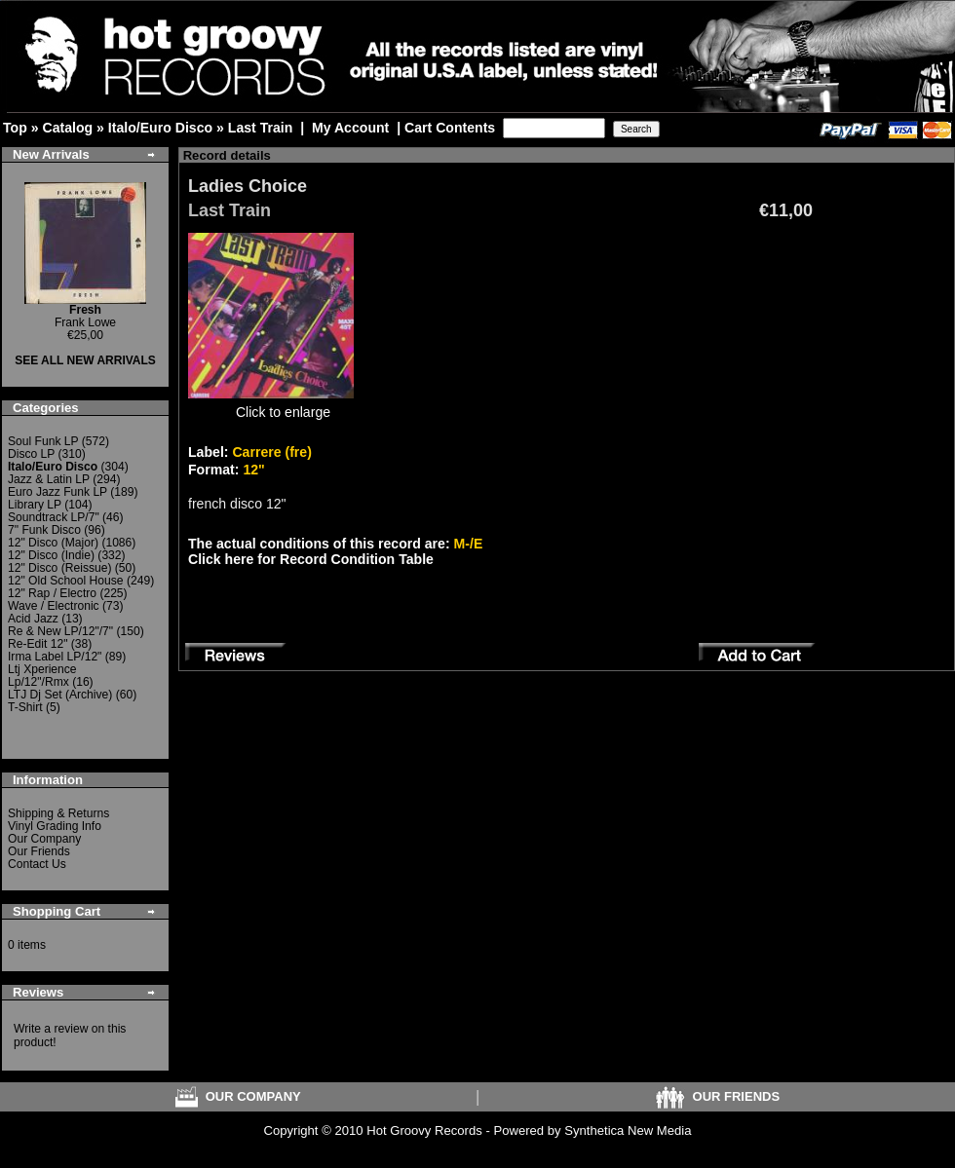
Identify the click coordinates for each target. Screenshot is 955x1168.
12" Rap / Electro (52, 593)
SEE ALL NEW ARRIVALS (85, 360)
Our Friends (39, 851)
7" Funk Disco (44, 530)
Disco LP (31, 454)
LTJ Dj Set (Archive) (60, 694)
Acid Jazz (33, 618)
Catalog (67, 127)
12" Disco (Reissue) (59, 568)
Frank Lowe (85, 316)
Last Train (260, 127)
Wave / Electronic (53, 606)
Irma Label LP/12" (54, 656)
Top (15, 127)
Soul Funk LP (43, 441)
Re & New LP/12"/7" (60, 631)
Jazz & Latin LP (49, 479)
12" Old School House (66, 580)
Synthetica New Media (627, 1130)
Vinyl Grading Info (54, 826)
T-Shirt (25, 707)
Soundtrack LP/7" (53, 517)
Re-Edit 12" (37, 644)
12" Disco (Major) (53, 542)
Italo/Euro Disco (160, 127)
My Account (350, 127)
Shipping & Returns (58, 813)
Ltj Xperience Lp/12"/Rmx (42, 675)
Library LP (34, 504)
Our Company (44, 839)
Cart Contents (449, 127)
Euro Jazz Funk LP (57, 492)
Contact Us (37, 864)
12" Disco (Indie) (51, 555)
